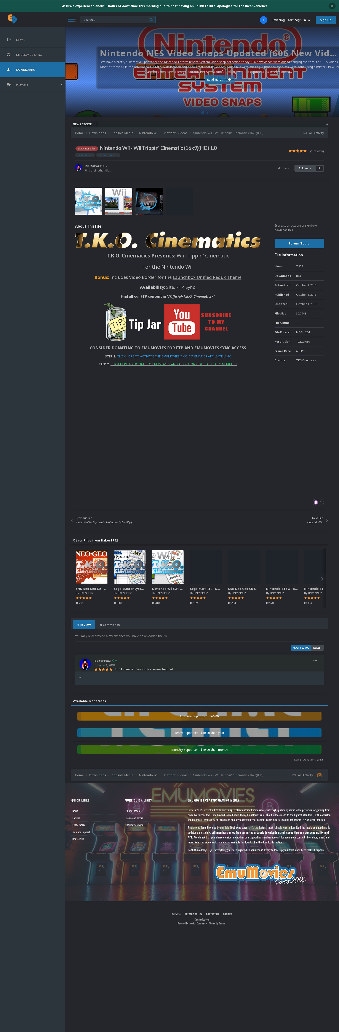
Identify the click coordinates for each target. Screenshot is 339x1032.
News (75, 811)
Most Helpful (301, 647)
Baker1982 (98, 166)
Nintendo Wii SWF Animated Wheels (180, 589)
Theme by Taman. (217, 923)
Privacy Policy (193, 914)
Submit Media (133, 811)
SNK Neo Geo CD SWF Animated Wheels (258, 589)
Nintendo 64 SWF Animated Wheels (293, 589)
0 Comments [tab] (110, 625)
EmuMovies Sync (134, 825)
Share (283, 168)
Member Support (81, 832)
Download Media (134, 818)
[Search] (117, 20)
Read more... (201, 79)
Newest (317, 647)
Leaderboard (79, 825)
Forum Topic (299, 243)
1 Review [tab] (84, 625)
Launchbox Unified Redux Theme (207, 277)
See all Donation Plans (308, 760)
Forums (76, 818)
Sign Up (325, 20)
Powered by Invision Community (192, 923)
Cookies (227, 914)
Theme (176, 914)
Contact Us (78, 839)
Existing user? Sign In (291, 20)
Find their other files (98, 170)
